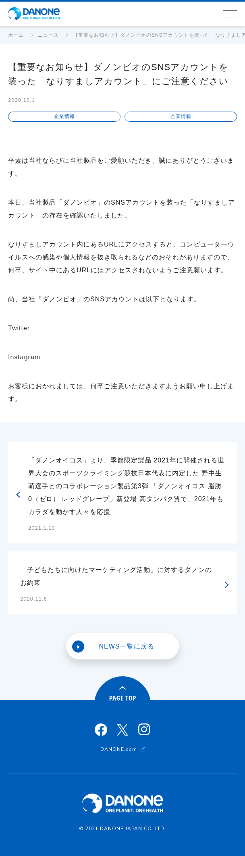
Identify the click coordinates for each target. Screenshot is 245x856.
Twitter (19, 328)
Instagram (24, 357)
